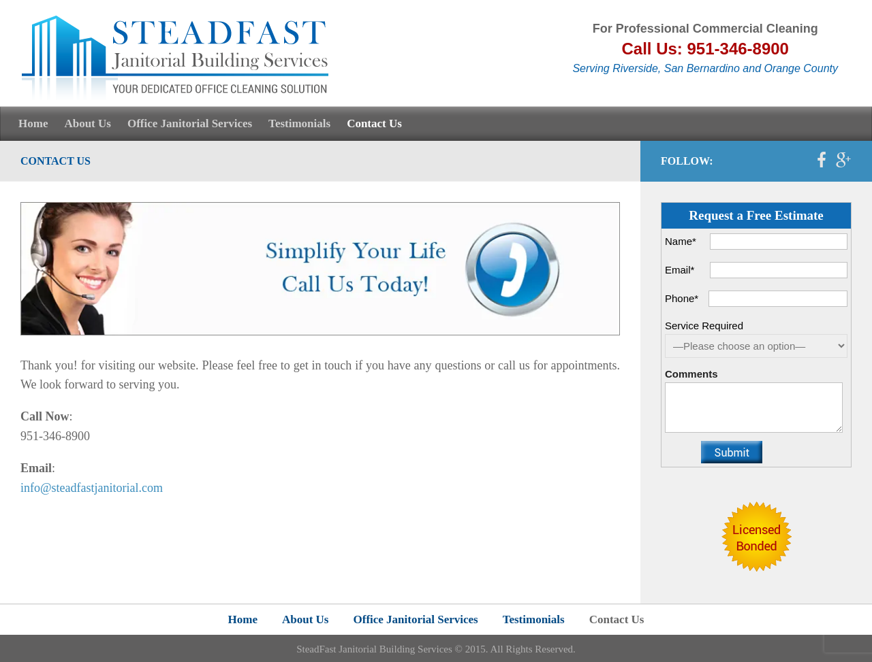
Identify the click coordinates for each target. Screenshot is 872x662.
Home (33, 123)
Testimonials (299, 123)
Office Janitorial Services (189, 123)
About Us (87, 123)
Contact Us (374, 123)
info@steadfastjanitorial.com (91, 488)
